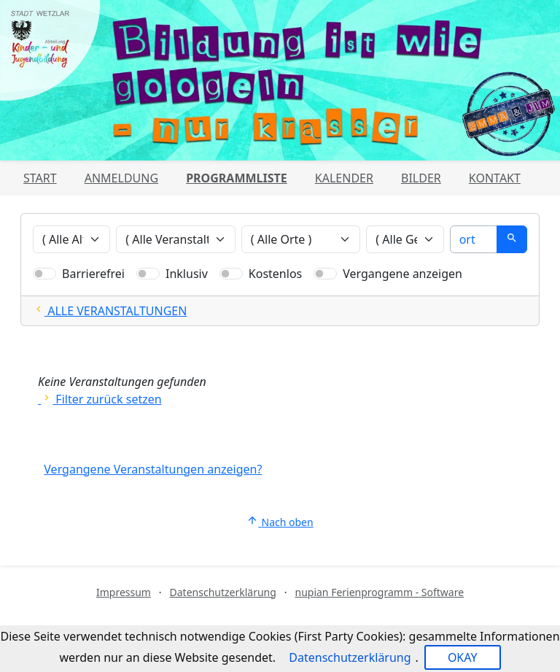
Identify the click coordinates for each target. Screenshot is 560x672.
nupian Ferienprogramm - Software (379, 592)
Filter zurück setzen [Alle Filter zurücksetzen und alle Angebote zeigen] (100, 399)
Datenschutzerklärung (223, 592)
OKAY (463, 657)
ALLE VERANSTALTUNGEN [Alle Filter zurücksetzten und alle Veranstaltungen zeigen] (110, 311)
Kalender (344, 178)
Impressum (123, 592)
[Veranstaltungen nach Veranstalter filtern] (176, 239)
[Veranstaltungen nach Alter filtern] (71, 239)
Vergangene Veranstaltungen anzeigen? (153, 469)
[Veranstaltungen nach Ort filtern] (301, 239)
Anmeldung (121, 178)
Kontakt (495, 178)
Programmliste (236, 178)
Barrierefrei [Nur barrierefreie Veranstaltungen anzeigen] (93, 274)
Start (40, 178)
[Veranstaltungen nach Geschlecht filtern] (404, 239)
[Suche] (473, 239)
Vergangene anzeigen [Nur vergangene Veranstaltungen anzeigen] (402, 274)
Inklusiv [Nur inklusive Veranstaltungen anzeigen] (187, 274)
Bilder (421, 178)
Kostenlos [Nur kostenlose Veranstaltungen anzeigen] (275, 274)
